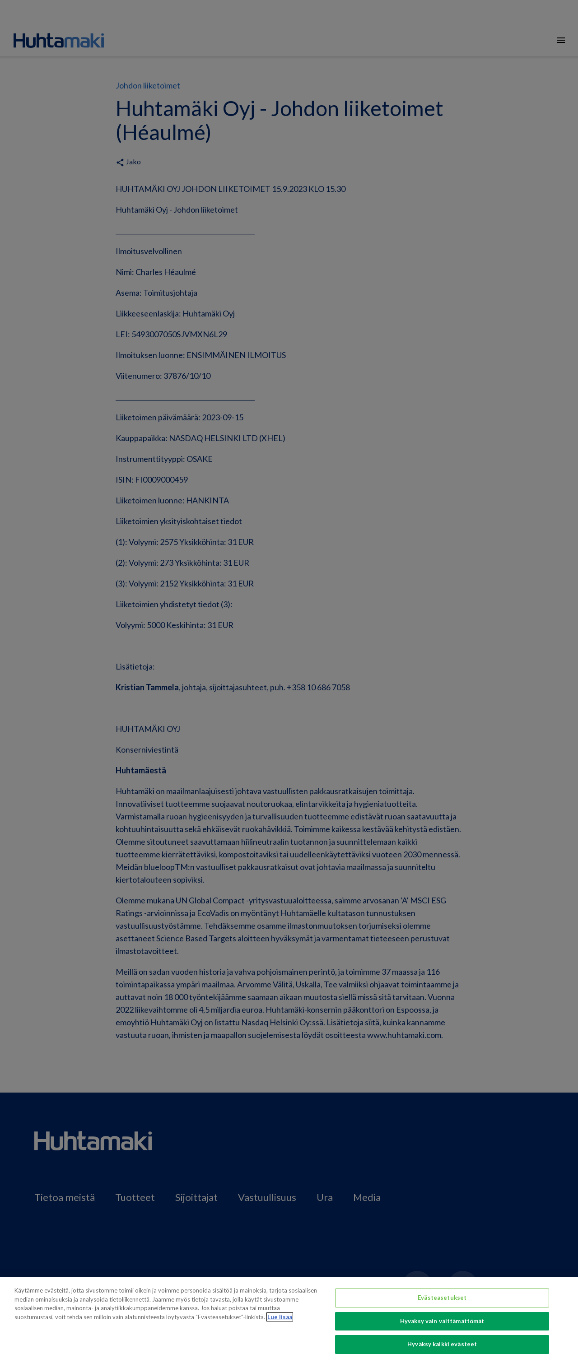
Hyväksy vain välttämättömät (442, 1321)
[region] (289, 1320)
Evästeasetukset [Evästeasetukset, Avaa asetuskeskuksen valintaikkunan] (442, 1297)
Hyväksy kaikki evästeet (442, 1344)
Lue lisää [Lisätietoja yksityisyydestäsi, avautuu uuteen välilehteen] (279, 1317)
